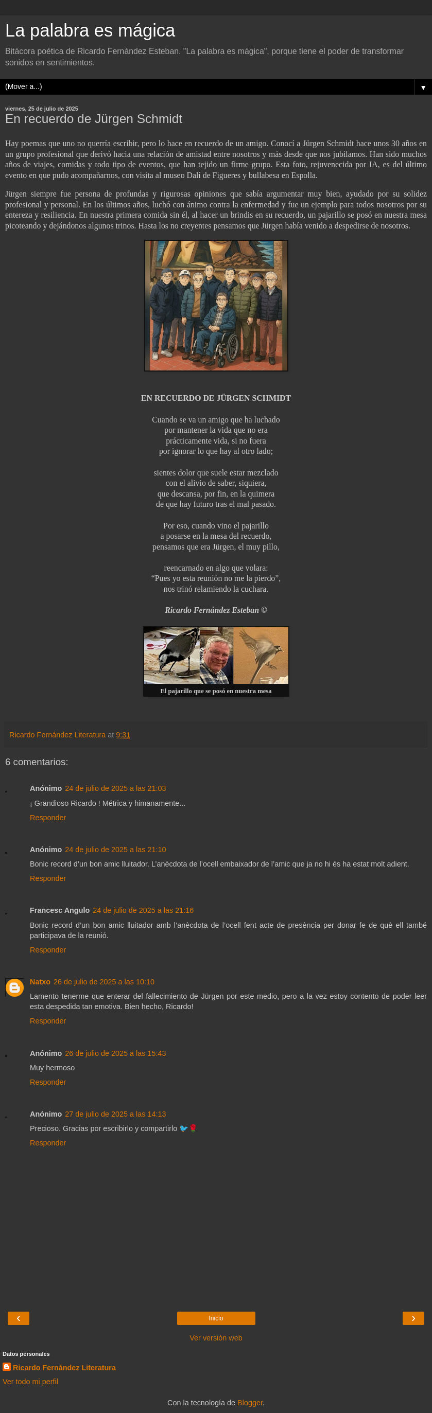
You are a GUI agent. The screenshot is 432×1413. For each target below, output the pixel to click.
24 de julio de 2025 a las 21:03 (115, 788)
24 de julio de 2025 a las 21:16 (143, 910)
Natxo (40, 982)
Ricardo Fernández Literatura (64, 1368)
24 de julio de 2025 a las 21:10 (115, 849)
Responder (48, 818)
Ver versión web (215, 1338)
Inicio (216, 1318)
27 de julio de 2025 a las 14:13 (115, 1114)
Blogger (250, 1403)
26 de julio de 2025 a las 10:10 (104, 982)
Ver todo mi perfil (30, 1381)
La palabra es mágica (90, 30)
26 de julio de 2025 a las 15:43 (115, 1053)
